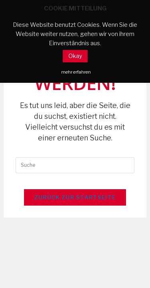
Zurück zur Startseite (75, 197)
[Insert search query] (75, 165)
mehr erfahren (76, 72)
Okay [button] (75, 55)
